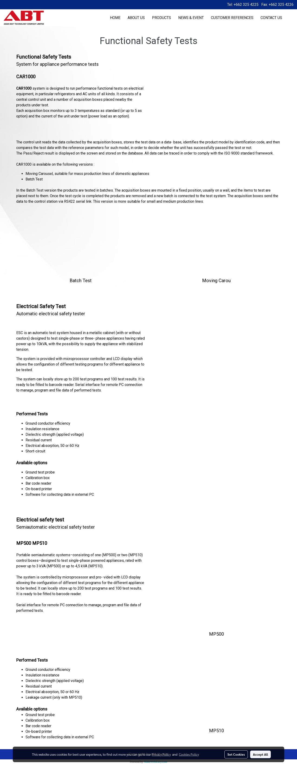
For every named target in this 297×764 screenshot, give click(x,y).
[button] (290, 18)
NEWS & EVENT (191, 18)
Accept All (260, 754)
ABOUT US (136, 18)
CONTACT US (271, 18)
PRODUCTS (161, 18)
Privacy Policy (161, 754)
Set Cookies (236, 754)
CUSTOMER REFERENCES (232, 18)
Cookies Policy (189, 754)
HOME (115, 18)
